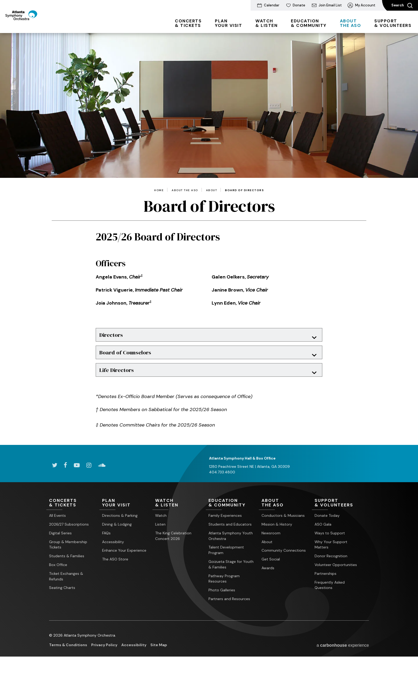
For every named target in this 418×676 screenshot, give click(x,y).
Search (402, 5)
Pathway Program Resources (224, 591)
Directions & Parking (120, 528)
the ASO (350, 23)
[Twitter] (54, 477)
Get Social (271, 571)
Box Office (58, 577)
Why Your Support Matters (331, 557)
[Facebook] (65, 477)
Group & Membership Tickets (68, 557)
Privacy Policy (104, 657)
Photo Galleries (221, 602)
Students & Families (66, 568)
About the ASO (185, 190)
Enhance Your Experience (124, 562)
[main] (209, 245)
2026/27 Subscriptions (69, 536)
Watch (161, 528)
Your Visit (228, 23)
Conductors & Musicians (283, 528)
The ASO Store (115, 571)
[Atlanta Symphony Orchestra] (34, 24)
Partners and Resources (229, 611)
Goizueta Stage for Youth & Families (231, 577)
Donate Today (327, 528)
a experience (342, 657)
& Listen (266, 23)
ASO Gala (323, 536)
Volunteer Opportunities (336, 577)
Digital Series (60, 545)
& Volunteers (392, 23)
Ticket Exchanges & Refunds (66, 589)
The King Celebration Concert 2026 (173, 548)
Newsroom (271, 545)
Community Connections (284, 562)
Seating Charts (62, 600)
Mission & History (277, 536)
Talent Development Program (226, 562)
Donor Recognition (331, 568)
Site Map (158, 657)
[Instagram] (88, 477)
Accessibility (113, 554)
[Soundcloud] (102, 477)
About (211, 190)
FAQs (106, 545)
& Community (309, 23)
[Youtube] (77, 477)
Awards (268, 580)
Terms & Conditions (68, 657)
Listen (160, 536)
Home (159, 190)
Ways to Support (330, 545)
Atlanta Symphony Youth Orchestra (230, 548)
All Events (57, 528)
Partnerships (325, 586)
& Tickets (188, 23)
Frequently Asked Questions (330, 597)
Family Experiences (225, 528)
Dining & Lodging (117, 536)
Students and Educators (230, 536)
